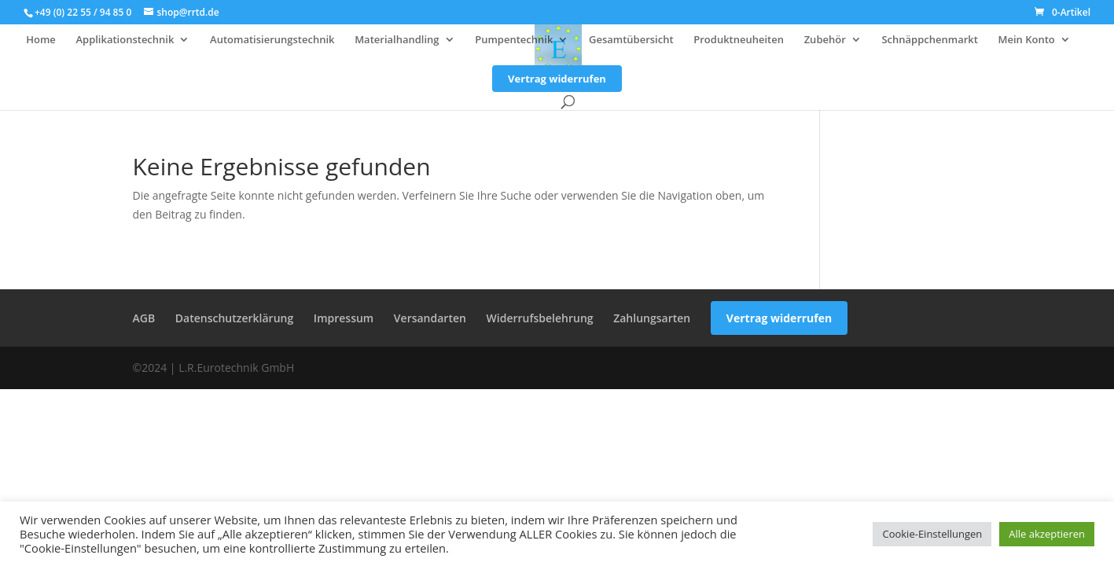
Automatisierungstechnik (272, 40)
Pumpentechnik (514, 40)
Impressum (343, 318)
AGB (144, 318)
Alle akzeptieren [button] (1047, 534)
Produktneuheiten (738, 40)
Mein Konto (1026, 40)
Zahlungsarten (651, 318)
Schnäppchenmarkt (929, 40)
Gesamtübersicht (631, 40)
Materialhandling (397, 40)
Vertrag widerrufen (557, 79)
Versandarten (430, 318)
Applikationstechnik (124, 40)
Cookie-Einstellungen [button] (932, 534)
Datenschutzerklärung (234, 318)
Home (41, 40)
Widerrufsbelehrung (540, 318)
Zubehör (825, 40)
